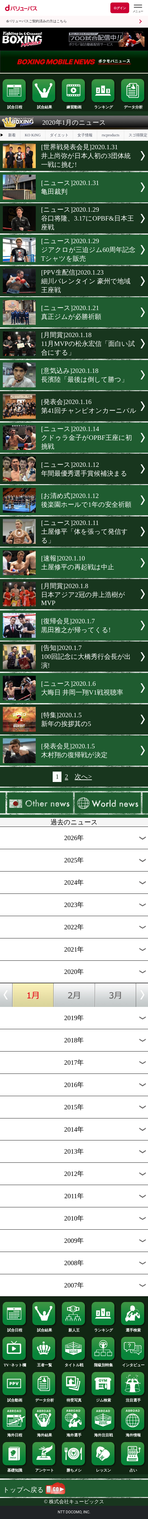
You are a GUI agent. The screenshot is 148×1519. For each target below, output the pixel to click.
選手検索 (133, 1328)
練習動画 (74, 105)
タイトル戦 (74, 1363)
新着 (12, 135)
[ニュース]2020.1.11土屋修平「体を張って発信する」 (84, 531)
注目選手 (133, 1398)
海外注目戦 (103, 1433)
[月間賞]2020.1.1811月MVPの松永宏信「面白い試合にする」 (88, 343)
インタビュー (133, 1363)
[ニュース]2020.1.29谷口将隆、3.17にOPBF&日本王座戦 (87, 218)
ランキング (103, 105)
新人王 (74, 1328)
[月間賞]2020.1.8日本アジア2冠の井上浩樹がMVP (83, 594)
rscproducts (110, 135)
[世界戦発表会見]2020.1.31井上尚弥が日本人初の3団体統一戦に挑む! (85, 155)
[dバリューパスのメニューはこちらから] (137, 9)
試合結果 (44, 105)
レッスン (103, 1468)
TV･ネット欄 (14, 1363)
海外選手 (74, 1433)
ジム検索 (103, 1398)
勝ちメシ (74, 1468)
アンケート (44, 1468)
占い (133, 1468)
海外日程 (14, 1433)
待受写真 (74, 1398)
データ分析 (133, 105)
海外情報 (133, 1433)
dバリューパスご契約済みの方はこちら (36, 21)
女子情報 (84, 135)
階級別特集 (103, 1363)
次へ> (83, 776)
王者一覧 (44, 1363)
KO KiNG (33, 135)
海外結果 (44, 1433)
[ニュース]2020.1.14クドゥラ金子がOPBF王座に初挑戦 (86, 437)
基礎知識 (14, 1468)
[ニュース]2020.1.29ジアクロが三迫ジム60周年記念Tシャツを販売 (88, 249)
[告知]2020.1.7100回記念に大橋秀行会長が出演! (85, 656)
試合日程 (14, 105)
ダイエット (59, 135)
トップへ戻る (34, 1490)
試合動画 (14, 1398)
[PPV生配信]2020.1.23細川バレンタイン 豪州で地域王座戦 (85, 281)
